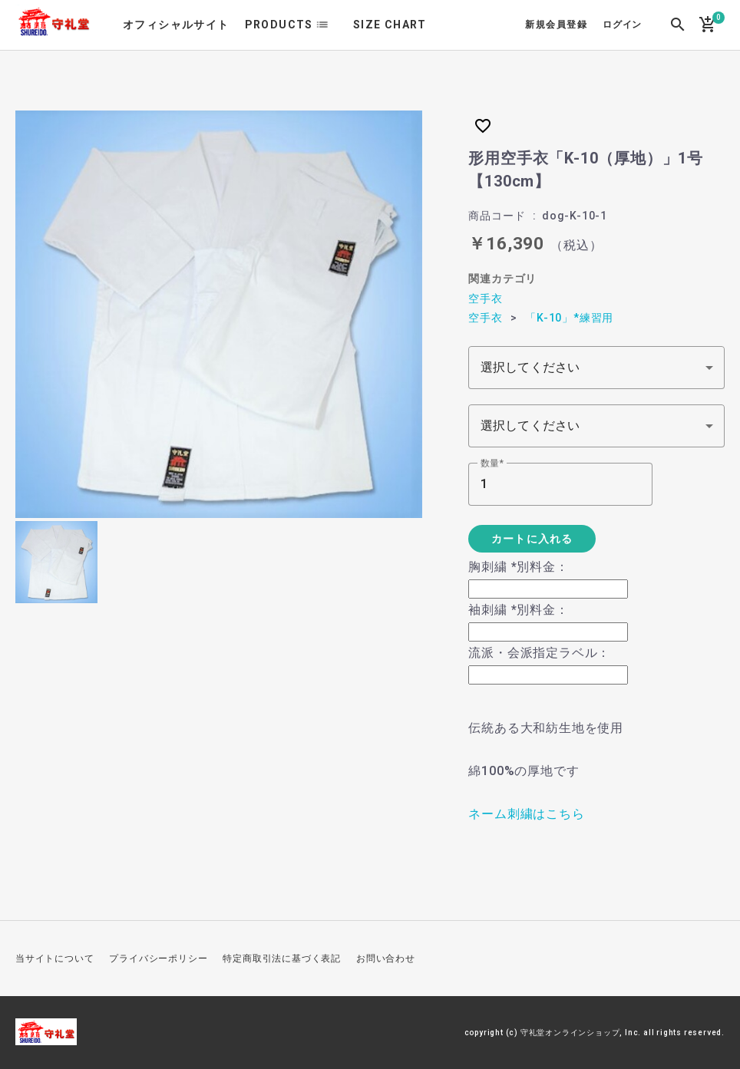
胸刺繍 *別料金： (518, 566)
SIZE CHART (390, 24)
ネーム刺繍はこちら (526, 814)
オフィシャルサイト (176, 24)
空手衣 (485, 298)
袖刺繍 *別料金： (518, 609)
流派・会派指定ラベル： (539, 652)
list (327, 24)
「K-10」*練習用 (569, 318)
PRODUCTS (279, 24)
